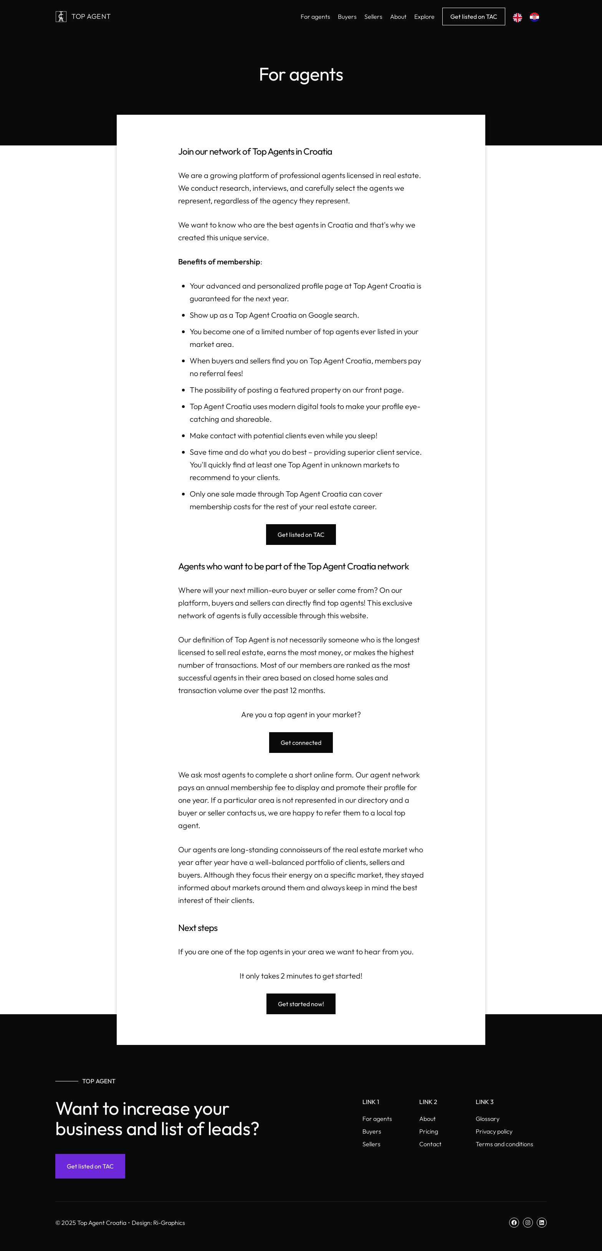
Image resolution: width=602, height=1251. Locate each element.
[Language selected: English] (530, 16)
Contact (430, 1144)
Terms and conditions (504, 1144)
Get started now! (301, 1004)
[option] (536, 17)
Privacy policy (494, 1131)
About (427, 1118)
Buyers (371, 1131)
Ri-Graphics (169, 1222)
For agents (377, 1118)
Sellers (371, 1144)
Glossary (487, 1118)
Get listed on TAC (473, 16)
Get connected (301, 742)
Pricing (428, 1131)
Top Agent (91, 16)
